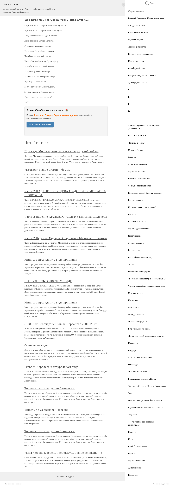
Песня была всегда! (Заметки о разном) (145, 193)
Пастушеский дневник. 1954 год (142, 75)
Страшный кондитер (137, 171)
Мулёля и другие (135, 40)
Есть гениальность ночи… (139, 329)
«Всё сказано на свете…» (139, 372)
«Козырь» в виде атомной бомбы (47, 169)
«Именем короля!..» (136, 143)
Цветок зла (133, 300)
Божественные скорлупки (139, 272)
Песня (131, 439)
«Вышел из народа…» (137, 322)
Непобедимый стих (136, 68)
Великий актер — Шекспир (140, 257)
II (129, 97)
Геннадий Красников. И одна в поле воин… (147, 18)
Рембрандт (132, 364)
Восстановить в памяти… (139, 32)
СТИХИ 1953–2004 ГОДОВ (140, 357)
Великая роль (134, 250)
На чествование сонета (13, 484)
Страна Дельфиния (136, 461)
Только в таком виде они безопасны (49, 388)
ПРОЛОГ (132, 214)
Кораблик (132, 453)
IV (129, 111)
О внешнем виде (36, 345)
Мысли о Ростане (135, 150)
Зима (130, 393)
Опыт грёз (132, 157)
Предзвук (132, 350)
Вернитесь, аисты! (136, 200)
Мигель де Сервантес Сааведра (46, 409)
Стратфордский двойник (138, 229)
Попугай (132, 432)
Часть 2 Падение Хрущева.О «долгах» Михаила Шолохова (65, 216)
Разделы (70, 476)
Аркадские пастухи (136, 25)
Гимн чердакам (134, 236)
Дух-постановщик (136, 243)
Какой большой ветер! (137, 446)
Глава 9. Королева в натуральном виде (51, 366)
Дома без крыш (134, 468)
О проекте (59, 476)
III (129, 104)
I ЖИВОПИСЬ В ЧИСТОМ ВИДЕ (48, 281)
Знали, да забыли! (136, 314)
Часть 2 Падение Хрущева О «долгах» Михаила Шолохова (65, 238)
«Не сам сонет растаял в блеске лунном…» (146, 400)
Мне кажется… (134, 307)
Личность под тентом (161, 484)
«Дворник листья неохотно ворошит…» (145, 407)
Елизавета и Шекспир (137, 221)
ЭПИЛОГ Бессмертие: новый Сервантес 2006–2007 (60, 324)
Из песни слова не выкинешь (140, 54)
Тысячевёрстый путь (137, 47)
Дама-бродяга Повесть (138, 82)
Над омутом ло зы (136, 61)
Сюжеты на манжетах (137, 164)
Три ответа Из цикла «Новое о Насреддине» (147, 386)
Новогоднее (133, 343)
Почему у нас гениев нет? (139, 179)
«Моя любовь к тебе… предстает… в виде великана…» (63, 452)
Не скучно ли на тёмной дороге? (142, 207)
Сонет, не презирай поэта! (139, 186)
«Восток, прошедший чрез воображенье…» (147, 279)
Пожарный (132, 475)
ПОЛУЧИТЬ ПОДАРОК (40, 125)
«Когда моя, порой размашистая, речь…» (146, 336)
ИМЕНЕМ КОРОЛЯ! (137, 136)
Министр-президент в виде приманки (50, 259)
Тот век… (132, 264)
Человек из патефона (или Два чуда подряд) (147, 286)
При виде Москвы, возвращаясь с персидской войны (61, 151)
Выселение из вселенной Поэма (142, 379)
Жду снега (132, 415)
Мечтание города (135, 293)
